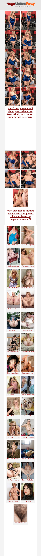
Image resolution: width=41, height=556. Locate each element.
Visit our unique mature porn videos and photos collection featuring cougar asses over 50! (20, 215)
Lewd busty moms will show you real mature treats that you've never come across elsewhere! (20, 112)
